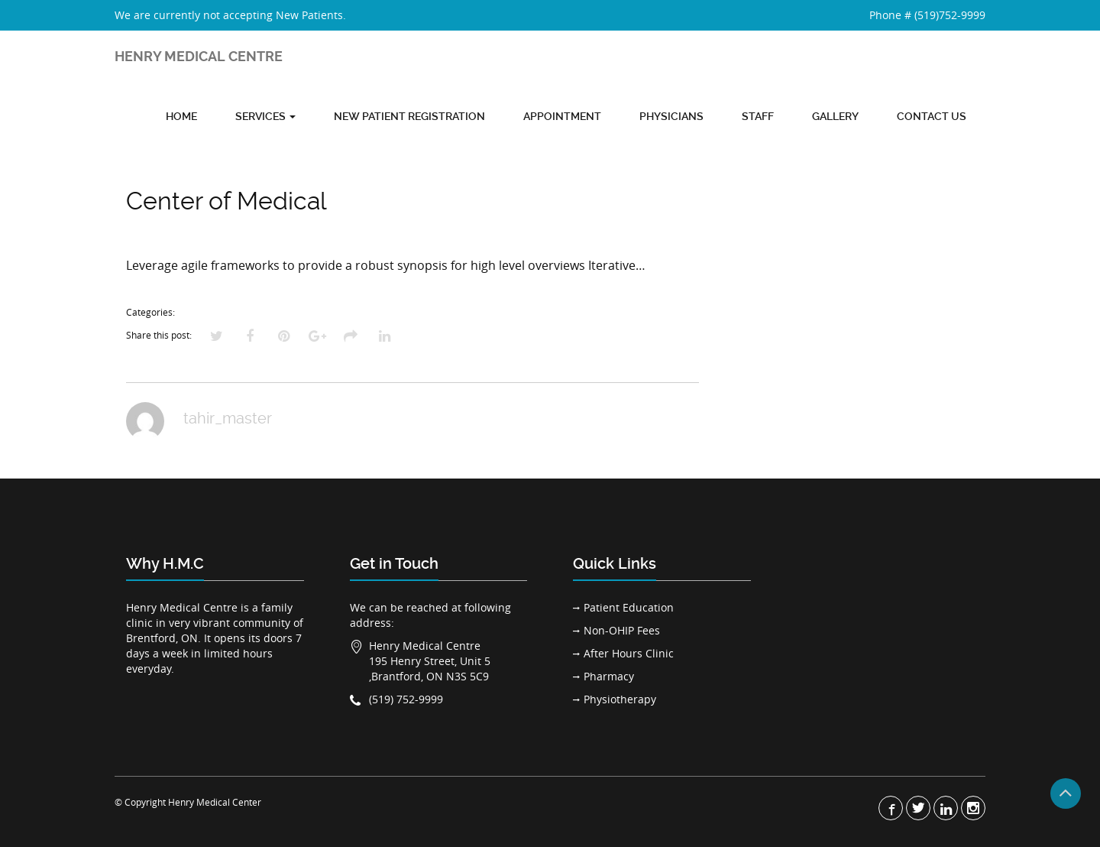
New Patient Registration (409, 116)
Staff (758, 116)
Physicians (671, 116)
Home (181, 116)
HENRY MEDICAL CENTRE (199, 56)
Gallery (835, 116)
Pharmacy (609, 676)
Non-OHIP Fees (622, 630)
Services (265, 116)
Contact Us (931, 116)
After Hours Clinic (629, 653)
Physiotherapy (620, 699)
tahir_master (227, 418)
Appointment (562, 116)
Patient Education (629, 607)
